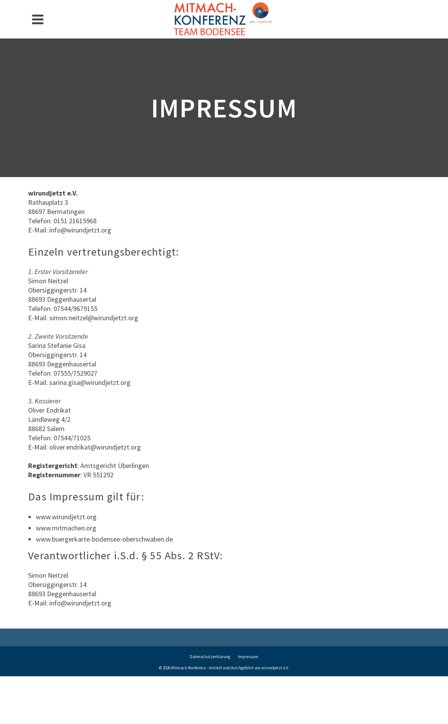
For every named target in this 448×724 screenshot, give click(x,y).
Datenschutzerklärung (210, 656)
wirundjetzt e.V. (275, 667)
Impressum (248, 656)
